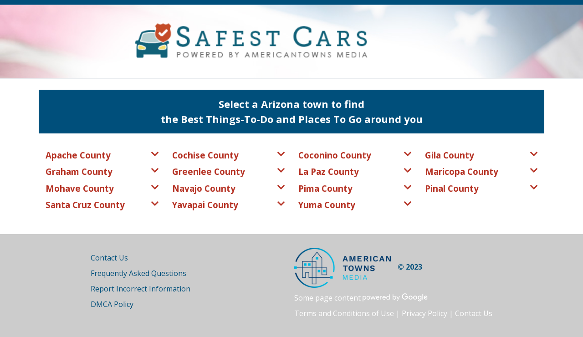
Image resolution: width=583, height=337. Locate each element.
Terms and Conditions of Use (344, 313)
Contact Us (109, 258)
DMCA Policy (112, 304)
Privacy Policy (424, 313)
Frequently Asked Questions (138, 273)
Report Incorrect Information (140, 289)
